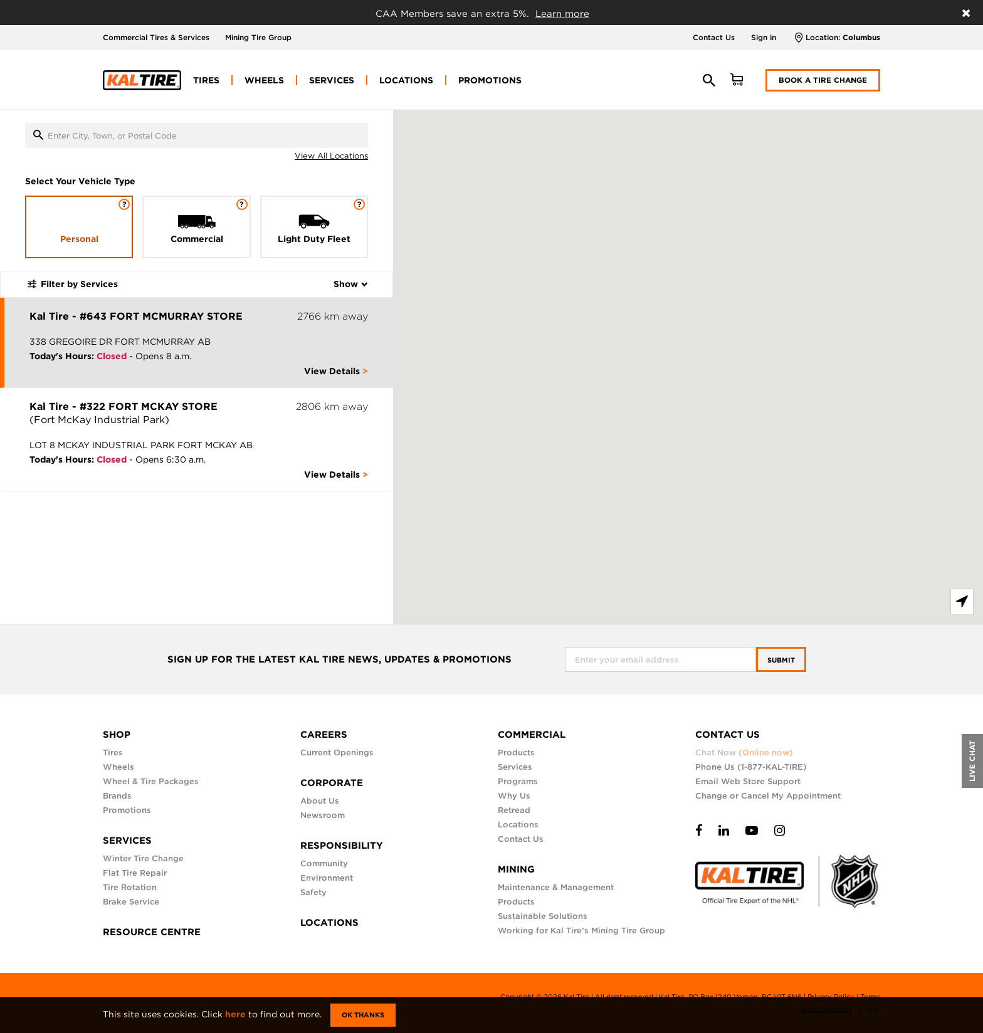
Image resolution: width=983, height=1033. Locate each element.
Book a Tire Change (823, 80)
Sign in (763, 37)
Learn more (562, 13)
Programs (518, 781)
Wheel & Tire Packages (151, 781)
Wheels (118, 767)
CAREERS (323, 734)
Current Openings (337, 752)
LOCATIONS (329, 922)
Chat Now (744, 752)
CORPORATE (331, 783)
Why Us (514, 795)
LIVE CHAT (972, 761)
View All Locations (331, 155)
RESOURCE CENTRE (152, 932)
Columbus (861, 37)
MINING (516, 869)
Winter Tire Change (143, 858)
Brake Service (131, 901)
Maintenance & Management (556, 887)
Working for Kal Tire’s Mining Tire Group (581, 930)
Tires (113, 752)
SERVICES (127, 840)
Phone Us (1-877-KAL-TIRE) (751, 767)
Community (324, 863)
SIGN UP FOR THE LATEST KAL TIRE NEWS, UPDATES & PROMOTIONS (339, 659)
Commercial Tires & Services (156, 37)
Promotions (127, 810)
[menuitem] (206, 80)
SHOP (116, 734)
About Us (319, 800)
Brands (117, 795)
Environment (326, 878)
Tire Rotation (130, 887)
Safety (313, 892)
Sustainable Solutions (542, 916)
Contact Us (714, 37)
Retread (514, 810)
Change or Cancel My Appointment (768, 795)
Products (516, 752)
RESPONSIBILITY (341, 845)
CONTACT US (727, 734)
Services (515, 767)
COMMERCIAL (531, 734)
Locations (518, 824)
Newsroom (322, 815)
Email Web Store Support (748, 781)
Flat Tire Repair (135, 873)
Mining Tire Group (258, 37)
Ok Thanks (363, 1014)
